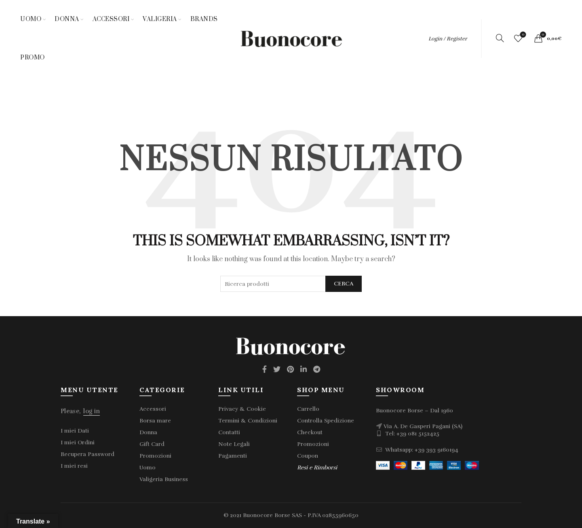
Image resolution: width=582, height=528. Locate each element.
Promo (32, 57)
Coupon (307, 455)
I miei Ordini (78, 442)
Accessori (111, 19)
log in (91, 411)
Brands (204, 19)
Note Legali (234, 444)
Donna (67, 19)
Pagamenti (232, 455)
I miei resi (74, 466)
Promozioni (155, 455)
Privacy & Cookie (242, 409)
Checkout (310, 432)
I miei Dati (75, 430)
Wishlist (522, 35)
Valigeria (160, 19)
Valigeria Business (163, 479)
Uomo (30, 19)
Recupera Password (87, 454)
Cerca (344, 283)
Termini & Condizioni (247, 420)
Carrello (308, 409)
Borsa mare (155, 420)
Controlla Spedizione (325, 420)
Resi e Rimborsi (317, 467)
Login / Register (447, 39)
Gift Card (151, 444)
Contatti (229, 432)
